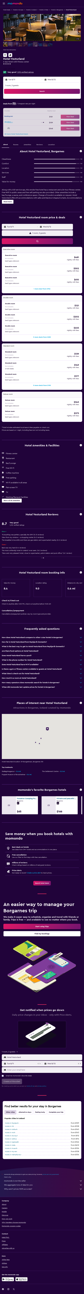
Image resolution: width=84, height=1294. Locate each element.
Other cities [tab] (10, 1112)
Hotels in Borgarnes (57, 9)
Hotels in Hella (10, 1145)
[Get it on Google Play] (8, 1279)
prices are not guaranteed (51, 1174)
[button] (3, 3)
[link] (42, 883)
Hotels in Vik (9, 1126)
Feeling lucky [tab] (40, 1112)
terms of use (30, 1086)
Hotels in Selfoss (11, 1139)
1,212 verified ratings (25, 72)
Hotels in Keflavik (11, 1129)
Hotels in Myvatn (11, 1151)
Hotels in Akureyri (11, 1136)
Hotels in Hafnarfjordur (13, 1155)
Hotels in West (43, 9)
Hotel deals (6, 9)
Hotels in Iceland (31, 9)
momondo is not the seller (43, 1181)
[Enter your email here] (44, 1070)
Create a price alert (34, 873)
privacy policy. (41, 1086)
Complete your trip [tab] (56, 1112)
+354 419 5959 (9, 69)
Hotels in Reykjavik (12, 1123)
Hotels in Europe (18, 9)
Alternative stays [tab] (25, 1112)
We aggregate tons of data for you (43, 1185)
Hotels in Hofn (10, 1132)
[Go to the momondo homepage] (15, 3)
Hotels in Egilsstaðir (12, 1142)
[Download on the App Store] (21, 1279)
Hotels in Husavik (11, 1148)
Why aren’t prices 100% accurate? (43, 1189)
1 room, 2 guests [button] (12, 85)
